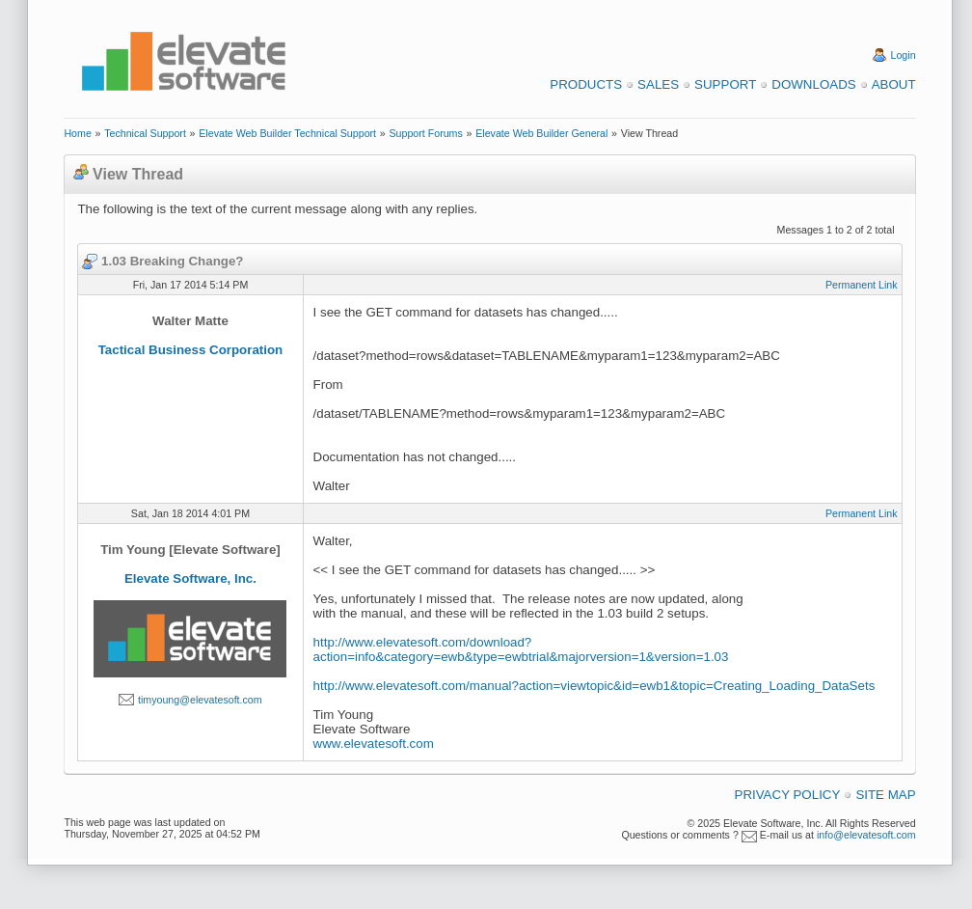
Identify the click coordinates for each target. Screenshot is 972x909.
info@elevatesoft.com (866, 834)
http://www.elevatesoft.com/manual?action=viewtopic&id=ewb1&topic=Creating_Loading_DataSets (594, 685)
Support (725, 84)
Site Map (885, 794)
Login (903, 55)
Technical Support (145, 133)
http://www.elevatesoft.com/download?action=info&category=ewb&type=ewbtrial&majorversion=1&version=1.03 (521, 649)
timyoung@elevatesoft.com (200, 699)
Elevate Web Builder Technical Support (287, 133)
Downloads (813, 84)
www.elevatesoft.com (373, 743)
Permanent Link (861, 284)
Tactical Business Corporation (191, 350)
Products (586, 84)
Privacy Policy (788, 794)
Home (77, 133)
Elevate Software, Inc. (190, 578)
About (894, 84)
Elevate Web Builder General (541, 133)
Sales (658, 84)
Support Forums (425, 133)
